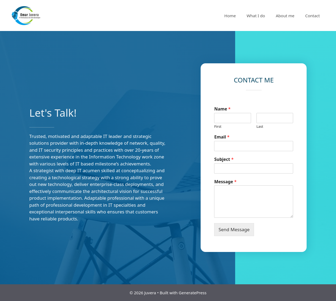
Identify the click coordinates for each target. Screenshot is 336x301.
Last (259, 126)
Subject (224, 159)
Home (230, 15)
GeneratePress (193, 292)
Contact (312, 15)
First (217, 126)
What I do (256, 15)
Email (221, 137)
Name (222, 109)
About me (285, 15)
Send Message (233, 229)
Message (225, 182)
